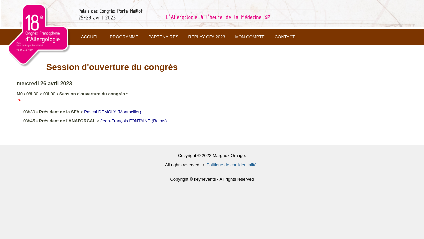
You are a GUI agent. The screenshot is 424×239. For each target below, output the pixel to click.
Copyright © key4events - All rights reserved (212, 179)
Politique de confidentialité (232, 164)
